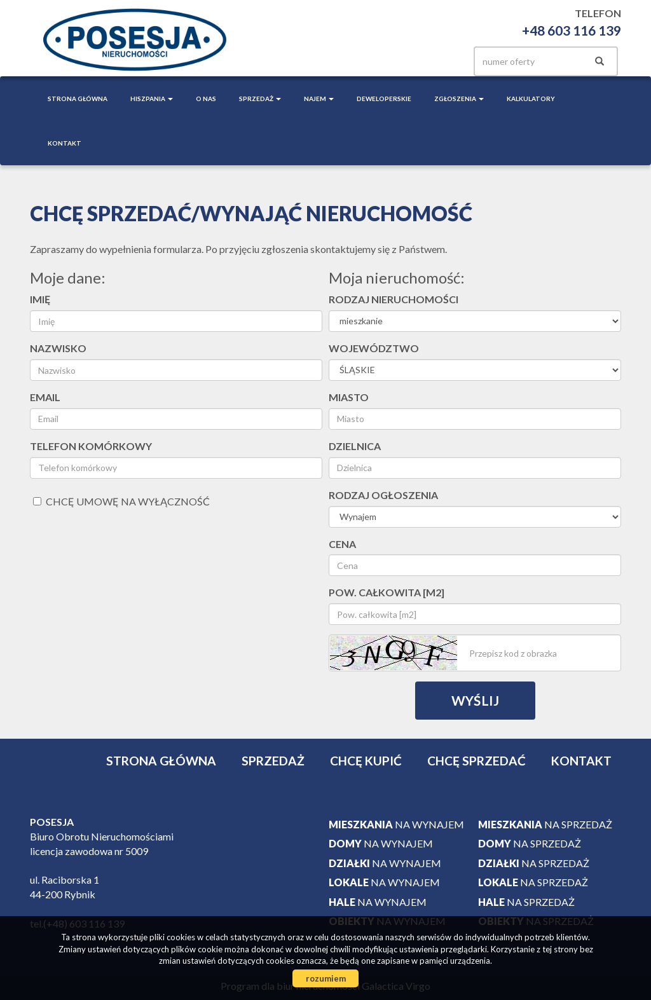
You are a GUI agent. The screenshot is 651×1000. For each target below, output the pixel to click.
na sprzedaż (545, 824)
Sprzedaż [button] (260, 98)
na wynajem (396, 824)
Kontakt (64, 143)
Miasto (349, 397)
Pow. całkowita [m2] (386, 592)
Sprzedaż (273, 760)
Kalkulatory (531, 98)
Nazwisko (58, 348)
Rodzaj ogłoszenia (383, 495)
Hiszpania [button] (151, 98)
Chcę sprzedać (476, 760)
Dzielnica (355, 446)
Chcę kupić (366, 760)
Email (45, 397)
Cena (342, 544)
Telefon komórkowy (91, 446)
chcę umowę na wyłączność (121, 501)
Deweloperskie (384, 98)
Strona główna (77, 98)
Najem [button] (319, 98)
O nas (206, 98)
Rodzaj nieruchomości (393, 299)
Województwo (374, 348)
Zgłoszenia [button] (459, 98)
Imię (40, 299)
